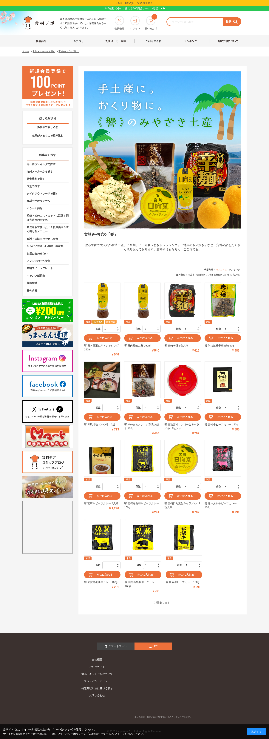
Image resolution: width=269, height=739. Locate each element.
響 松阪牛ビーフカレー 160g (182, 582)
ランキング (190, 41)
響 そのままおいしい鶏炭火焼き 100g (141, 426)
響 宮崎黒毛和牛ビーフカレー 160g (141, 505)
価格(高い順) (233, 274)
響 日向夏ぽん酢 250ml (137, 345)
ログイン (135, 23)
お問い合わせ (97, 695)
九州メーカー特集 (115, 41)
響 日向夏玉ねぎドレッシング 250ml (101, 347)
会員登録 (119, 23)
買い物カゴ (151, 23)
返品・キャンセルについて (97, 673)
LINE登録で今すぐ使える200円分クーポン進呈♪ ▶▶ (134, 8)
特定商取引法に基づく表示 (97, 688)
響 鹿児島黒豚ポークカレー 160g (141, 584)
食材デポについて (227, 41)
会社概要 (97, 659)
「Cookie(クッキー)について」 (104, 733)
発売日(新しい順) (204, 274)
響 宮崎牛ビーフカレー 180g (221, 424)
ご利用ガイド (153, 41)
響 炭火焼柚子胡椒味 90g (219, 345)
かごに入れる (104, 338)
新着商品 (41, 41)
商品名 (191, 274)
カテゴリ (78, 41)
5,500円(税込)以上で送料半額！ (134, 2)
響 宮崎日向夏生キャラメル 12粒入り (182, 505)
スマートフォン (116, 647)
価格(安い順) (220, 274)
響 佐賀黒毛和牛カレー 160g (101, 582)
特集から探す (47, 155)
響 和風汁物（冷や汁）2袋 (99, 424)
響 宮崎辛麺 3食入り (176, 345)
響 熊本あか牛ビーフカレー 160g (221, 505)
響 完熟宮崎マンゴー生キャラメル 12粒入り (181, 426)
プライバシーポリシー (97, 681)
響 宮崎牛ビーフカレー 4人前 (101, 503)
